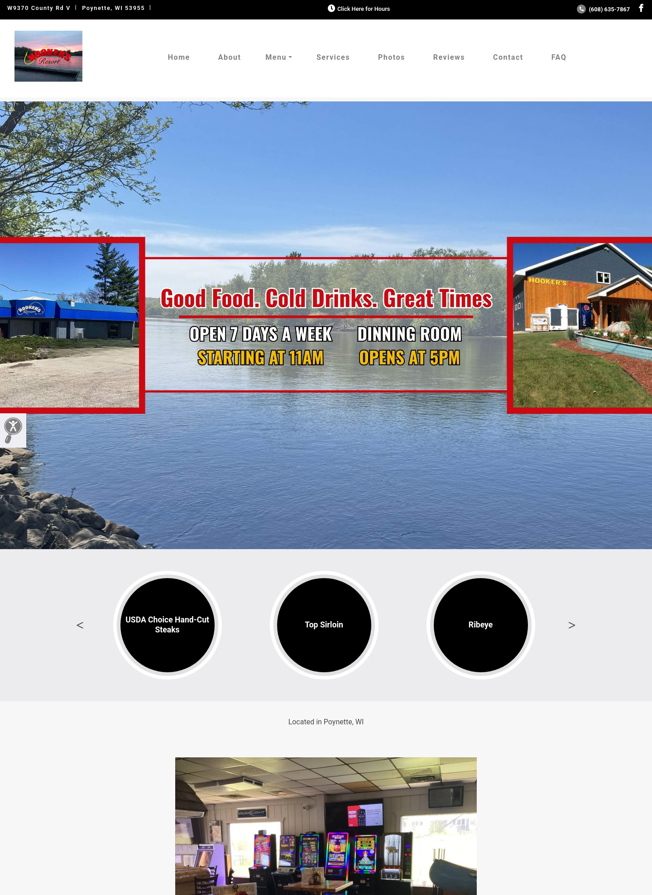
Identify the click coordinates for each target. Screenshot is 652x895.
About (229, 57)
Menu (276, 57)
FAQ (558, 57)
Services (333, 57)
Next (572, 625)
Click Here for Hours (358, 8)
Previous (80, 625)
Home (179, 57)
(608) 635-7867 (603, 9)
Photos (391, 57)
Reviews (449, 57)
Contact (508, 57)
